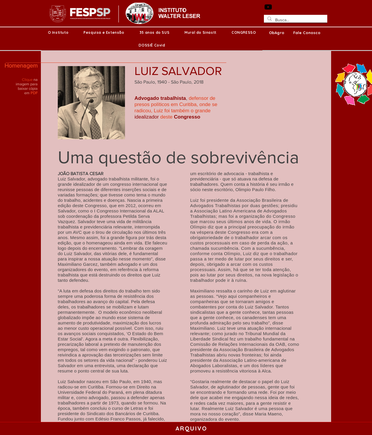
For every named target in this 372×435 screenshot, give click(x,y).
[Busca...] (295, 20)
